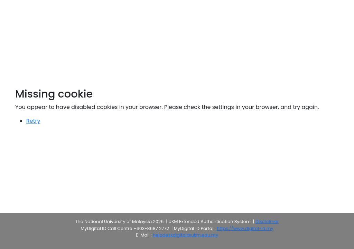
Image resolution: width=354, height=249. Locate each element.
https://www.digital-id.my (245, 228)
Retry (33, 121)
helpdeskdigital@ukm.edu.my (185, 235)
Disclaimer (267, 221)
